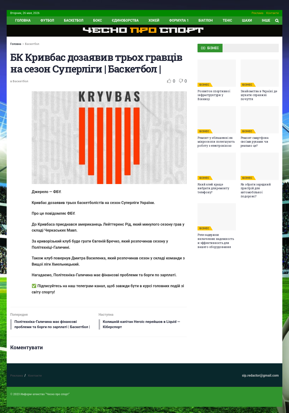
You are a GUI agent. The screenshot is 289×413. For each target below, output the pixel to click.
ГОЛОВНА (23, 20)
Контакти (272, 13)
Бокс (97, 20)
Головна (15, 44)
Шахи (247, 20)
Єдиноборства (125, 20)
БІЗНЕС (204, 84)
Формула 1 (179, 20)
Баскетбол (73, 20)
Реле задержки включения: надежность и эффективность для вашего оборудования (216, 240)
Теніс (227, 20)
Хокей (153, 20)
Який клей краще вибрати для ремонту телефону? (213, 188)
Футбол (47, 20)
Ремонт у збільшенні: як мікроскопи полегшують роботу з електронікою (216, 142)
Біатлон (206, 20)
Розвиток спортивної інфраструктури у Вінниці (214, 95)
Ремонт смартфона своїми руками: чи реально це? (255, 142)
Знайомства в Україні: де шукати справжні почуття (259, 95)
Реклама (257, 13)
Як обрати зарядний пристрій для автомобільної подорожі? (256, 190)
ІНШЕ (266, 20)
